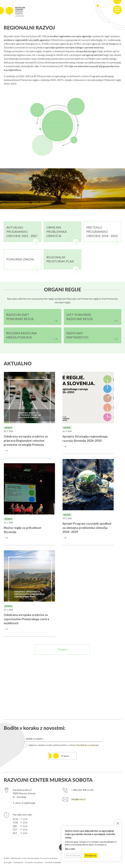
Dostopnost (18, 862)
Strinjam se (90, 855)
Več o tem (70, 849)
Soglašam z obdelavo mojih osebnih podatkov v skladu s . (63, 745)
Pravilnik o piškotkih (53, 862)
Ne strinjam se (73, 855)
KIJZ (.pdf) (8, 862)
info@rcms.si (78, 799)
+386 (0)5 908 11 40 (82, 789)
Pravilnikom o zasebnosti (87, 745)
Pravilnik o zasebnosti (34, 862)
